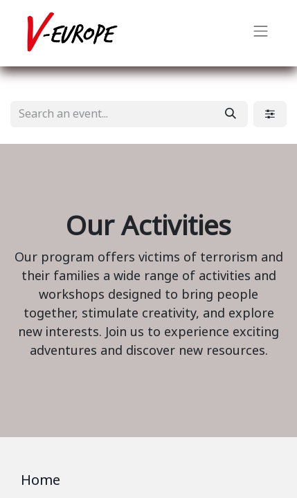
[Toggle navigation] (261, 33)
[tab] (148, 482)
